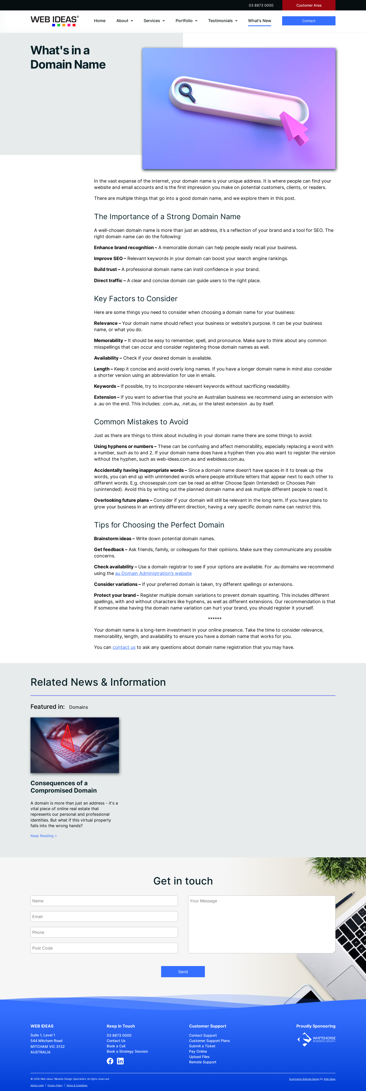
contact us (124, 647)
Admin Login (37, 1085)
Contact (308, 21)
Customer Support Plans (209, 1040)
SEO (318, 230)
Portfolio (184, 20)
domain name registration (224, 647)
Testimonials (220, 20)
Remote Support (202, 1062)
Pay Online (198, 1051)
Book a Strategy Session (127, 1051)
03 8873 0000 (261, 5)
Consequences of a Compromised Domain (63, 786)
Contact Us (116, 1040)
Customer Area (309, 5)
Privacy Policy (55, 1085)
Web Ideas (330, 1079)
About (122, 20)
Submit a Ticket (202, 1046)
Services (152, 20)
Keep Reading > (43, 835)
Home (99, 20)
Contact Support (203, 1035)
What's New (259, 20)
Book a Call (116, 1046)
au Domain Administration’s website (153, 573)
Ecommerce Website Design (304, 1079)
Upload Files (199, 1056)
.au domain (285, 566)
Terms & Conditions (76, 1085)
